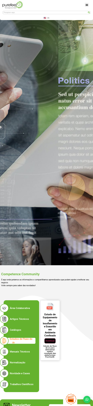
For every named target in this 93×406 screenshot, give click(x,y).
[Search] (88, 12)
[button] (87, 5)
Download (50, 341)
